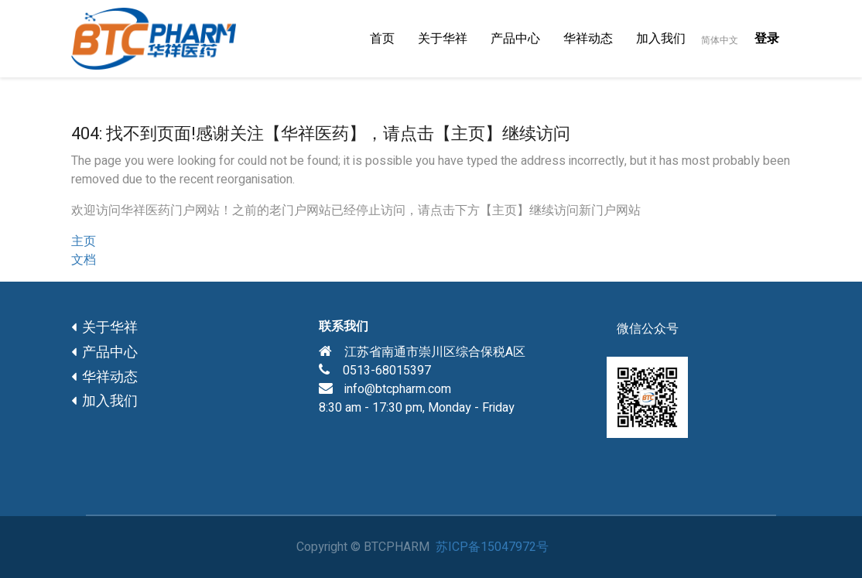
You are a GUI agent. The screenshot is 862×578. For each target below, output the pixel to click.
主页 (83, 241)
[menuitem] (382, 38)
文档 (83, 260)
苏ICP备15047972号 (492, 547)
